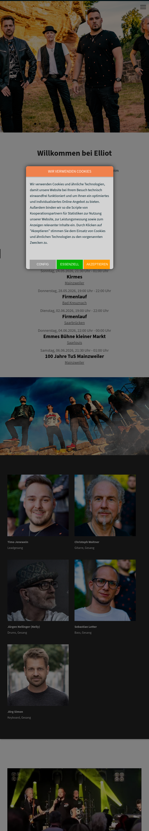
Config (43, 264)
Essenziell (69, 264)
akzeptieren (97, 264)
